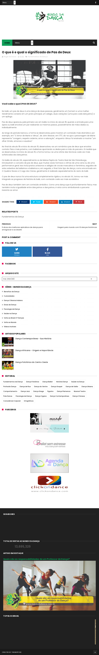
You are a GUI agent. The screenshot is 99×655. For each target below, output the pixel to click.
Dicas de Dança (10, 304)
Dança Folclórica (32, 381)
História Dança (62, 381)
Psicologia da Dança (12, 309)
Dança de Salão (72, 386)
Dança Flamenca (63, 391)
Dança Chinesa (79, 396)
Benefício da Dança (11, 291)
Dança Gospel (56, 386)
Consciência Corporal (11, 400)
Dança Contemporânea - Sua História (33, 338)
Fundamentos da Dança (38, 57)
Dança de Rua (25, 386)
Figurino (50, 391)
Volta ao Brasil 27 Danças (14, 317)
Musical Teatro (80, 391)
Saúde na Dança (10, 313)
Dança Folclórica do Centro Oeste (31, 362)
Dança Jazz (25, 391)
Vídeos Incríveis (10, 326)
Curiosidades (9, 295)
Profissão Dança (9, 386)
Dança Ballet (48, 381)
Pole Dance (7, 396)
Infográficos (29, 400)
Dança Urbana (87, 386)
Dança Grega (38, 391)
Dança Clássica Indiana (13, 300)
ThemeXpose (17, 652)
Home (7, 43)
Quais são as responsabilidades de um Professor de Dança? (36, 558)
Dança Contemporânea (59, 396)
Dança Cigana (41, 396)
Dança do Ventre (41, 386)
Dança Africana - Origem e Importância (34, 350)
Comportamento (10, 391)
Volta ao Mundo (10, 322)
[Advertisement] (49, 29)
